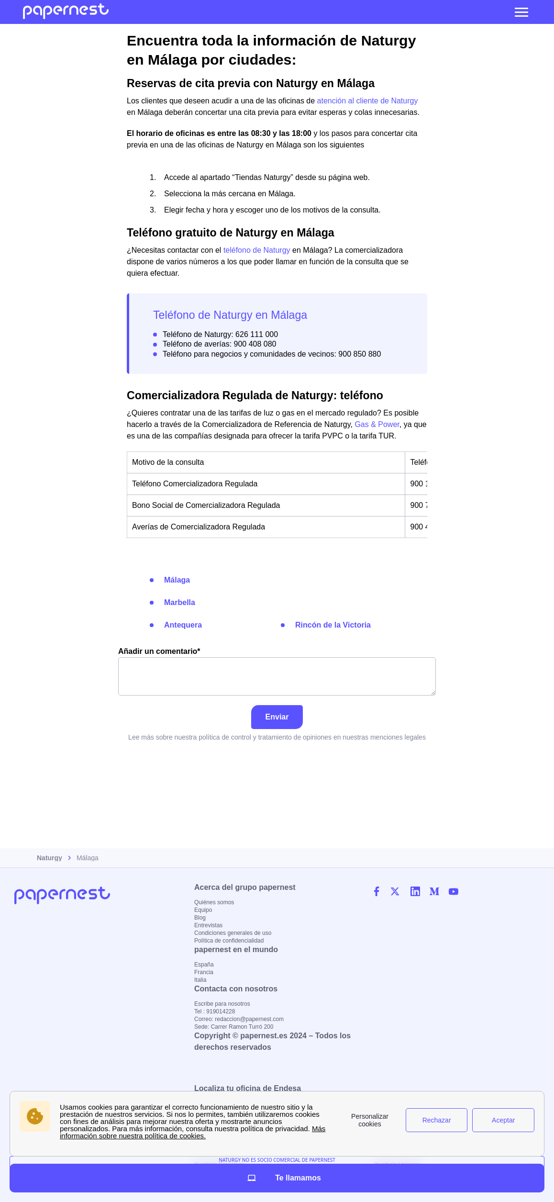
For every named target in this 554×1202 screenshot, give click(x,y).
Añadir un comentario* (277, 671)
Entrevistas (208, 925)
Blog (200, 917)
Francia (203, 972)
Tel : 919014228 (214, 1011)
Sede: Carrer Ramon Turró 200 (233, 1026)
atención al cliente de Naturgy (367, 101)
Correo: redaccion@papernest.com (239, 1019)
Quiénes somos (214, 902)
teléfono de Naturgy (256, 250)
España (204, 964)
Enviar (277, 717)
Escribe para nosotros (222, 1003)
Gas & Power (377, 424)
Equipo (203, 910)
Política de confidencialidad (229, 940)
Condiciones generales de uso (232, 933)
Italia (200, 980)
